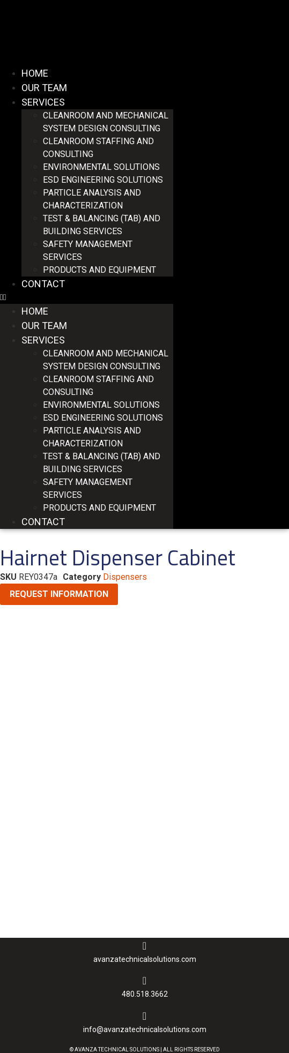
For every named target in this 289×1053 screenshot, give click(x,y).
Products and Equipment (99, 270)
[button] (86, 297)
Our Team (44, 87)
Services (43, 102)
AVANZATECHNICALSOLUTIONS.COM (144, 959)
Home (34, 73)
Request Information (59, 594)
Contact (43, 283)
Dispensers (125, 577)
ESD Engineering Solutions (103, 180)
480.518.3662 (145, 994)
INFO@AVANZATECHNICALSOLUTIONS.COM (144, 1029)
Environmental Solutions (101, 167)
